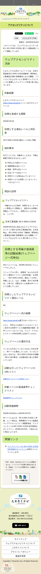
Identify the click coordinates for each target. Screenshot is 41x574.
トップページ (6, 19)
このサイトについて (20, 547)
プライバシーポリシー (20, 552)
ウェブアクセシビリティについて (20, 543)
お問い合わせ (22, 525)
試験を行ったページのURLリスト (16, 379)
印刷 (16, 38)
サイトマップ (20, 539)
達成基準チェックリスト (12, 398)
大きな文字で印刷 (30, 38)
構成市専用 (20, 556)
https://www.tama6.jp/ (12, 103)
